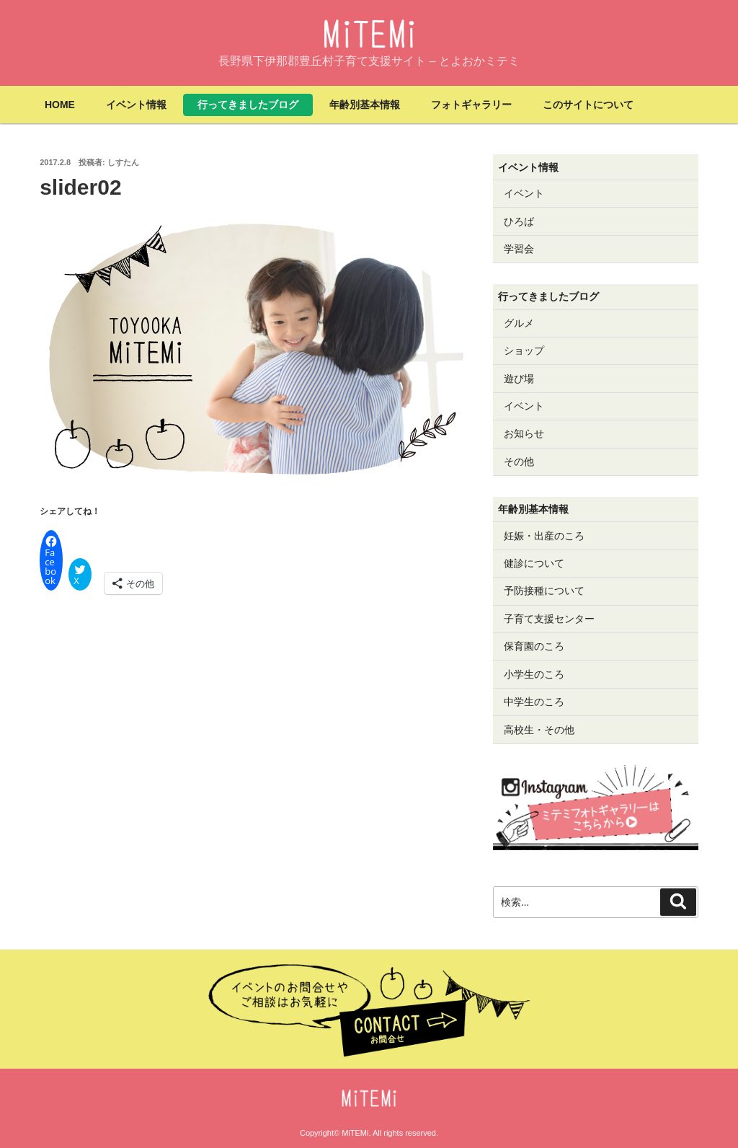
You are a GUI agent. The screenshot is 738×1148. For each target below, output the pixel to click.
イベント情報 (136, 104)
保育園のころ (534, 646)
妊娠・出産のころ (544, 536)
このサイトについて (588, 104)
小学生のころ (534, 674)
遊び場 (519, 378)
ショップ (524, 350)
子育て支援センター (549, 618)
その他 (519, 461)
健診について (534, 563)
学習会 (519, 249)
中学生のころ (534, 701)
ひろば (519, 221)
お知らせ (524, 433)
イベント (524, 193)
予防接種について (544, 590)
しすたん (123, 162)
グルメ (519, 323)
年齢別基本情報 (364, 104)
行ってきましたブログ (247, 104)
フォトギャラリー (471, 104)
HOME (60, 104)
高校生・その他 (539, 730)
